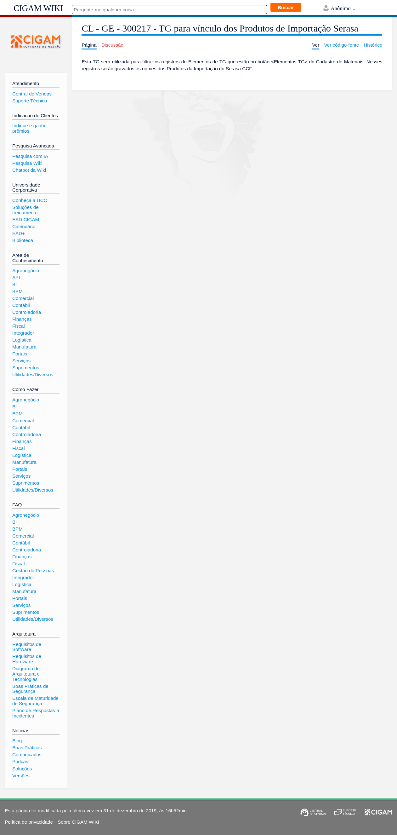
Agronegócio (25, 270)
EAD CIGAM (25, 219)
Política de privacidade (29, 822)
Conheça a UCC (29, 200)
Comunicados (27, 754)
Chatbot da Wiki (29, 170)
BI (14, 284)
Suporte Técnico (29, 100)
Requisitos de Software (26, 647)
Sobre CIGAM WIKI (78, 822)
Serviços (21, 360)
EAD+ (18, 233)
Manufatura (24, 346)
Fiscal (18, 326)
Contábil (21, 305)
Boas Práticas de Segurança (30, 688)
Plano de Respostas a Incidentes (35, 713)
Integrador (23, 333)
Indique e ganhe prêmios (29, 128)
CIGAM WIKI (38, 8)
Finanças (22, 319)
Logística (21, 340)
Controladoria (26, 312)
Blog (17, 740)
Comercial (23, 298)
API (16, 277)
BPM (17, 291)
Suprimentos (25, 367)
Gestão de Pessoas (33, 570)
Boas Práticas (27, 747)
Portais (19, 353)
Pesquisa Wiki (27, 163)
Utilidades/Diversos (32, 374)
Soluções (22, 768)
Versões (21, 775)
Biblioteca (22, 240)
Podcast (21, 761)
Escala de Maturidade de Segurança (35, 700)
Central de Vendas (32, 93)
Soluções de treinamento (25, 209)
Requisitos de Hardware (26, 659)
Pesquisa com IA (30, 156)
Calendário (23, 226)
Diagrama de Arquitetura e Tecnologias (26, 674)
